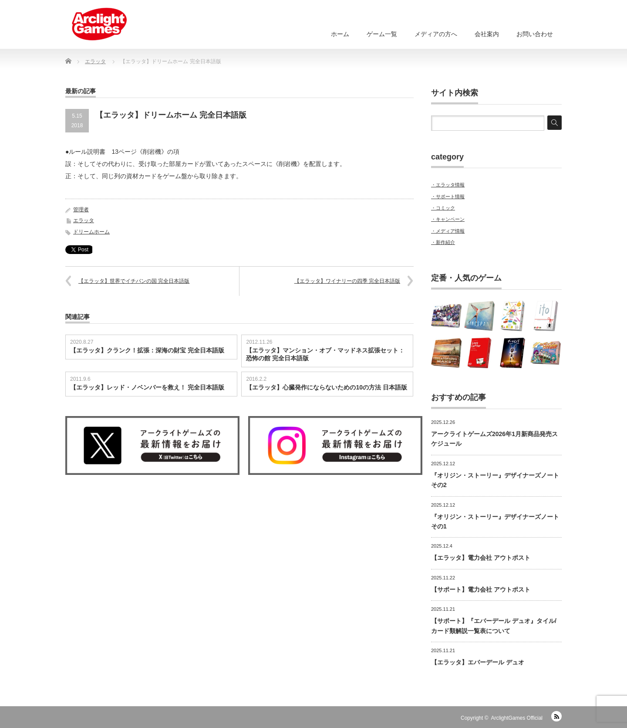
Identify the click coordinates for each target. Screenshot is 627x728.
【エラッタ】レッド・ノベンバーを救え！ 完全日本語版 (147, 387)
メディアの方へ (436, 33)
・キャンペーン (448, 219)
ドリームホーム (91, 232)
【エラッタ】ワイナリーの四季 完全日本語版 (347, 281)
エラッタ (83, 220)
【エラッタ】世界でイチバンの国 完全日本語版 (133, 281)
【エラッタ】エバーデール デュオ (477, 662)
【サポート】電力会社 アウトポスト (480, 589)
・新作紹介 (443, 242)
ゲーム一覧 (382, 33)
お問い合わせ (534, 33)
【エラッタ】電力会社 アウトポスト (480, 557)
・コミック (443, 207)
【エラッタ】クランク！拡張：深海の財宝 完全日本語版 (147, 350)
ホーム (340, 33)
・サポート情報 (448, 196)
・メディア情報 (448, 231)
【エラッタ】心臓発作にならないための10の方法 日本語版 (326, 387)
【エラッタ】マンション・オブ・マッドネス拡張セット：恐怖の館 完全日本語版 (325, 354)
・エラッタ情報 (448, 184)
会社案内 (487, 33)
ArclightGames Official (517, 718)
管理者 (81, 210)
